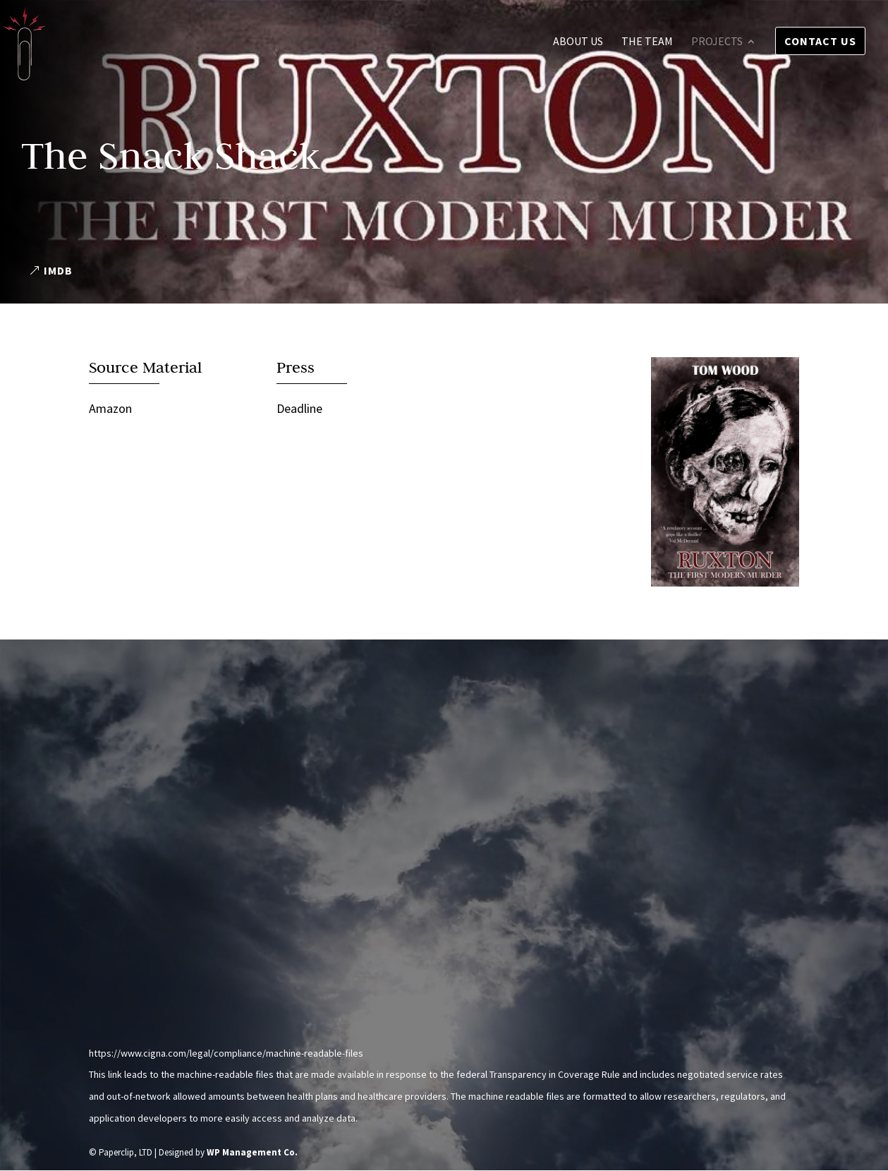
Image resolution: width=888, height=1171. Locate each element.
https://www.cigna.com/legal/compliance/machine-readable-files (226, 1053)
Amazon (110, 408)
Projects (717, 42)
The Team (647, 42)
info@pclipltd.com (139, 877)
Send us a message (573, 983)
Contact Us (820, 41)
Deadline (299, 408)
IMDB (58, 270)
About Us (578, 42)
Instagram (118, 914)
